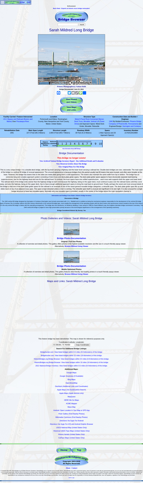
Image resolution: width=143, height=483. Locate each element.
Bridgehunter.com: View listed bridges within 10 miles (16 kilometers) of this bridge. (71, 355)
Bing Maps (71, 379)
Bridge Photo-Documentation (71, 238)
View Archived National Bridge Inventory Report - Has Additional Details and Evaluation (71, 161)
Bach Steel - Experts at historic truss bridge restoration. (71, 8)
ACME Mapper (71, 403)
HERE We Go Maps (71, 400)
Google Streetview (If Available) (71, 376)
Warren (101, 119)
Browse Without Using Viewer (76, 246)
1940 (111, 121)
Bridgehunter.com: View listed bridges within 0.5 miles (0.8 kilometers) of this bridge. (71, 352)
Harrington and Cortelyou (131, 126)
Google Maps (71, 373)
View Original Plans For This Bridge (71, 167)
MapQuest (71, 397)
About (68, 468)
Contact (74, 468)
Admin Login (71, 477)
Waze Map (71, 407)
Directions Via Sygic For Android (71, 421)
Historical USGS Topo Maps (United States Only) (71, 431)
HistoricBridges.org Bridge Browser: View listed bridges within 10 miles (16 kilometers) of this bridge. (71, 362)
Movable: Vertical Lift (91, 121)
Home (64, 450)
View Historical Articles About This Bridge (71, 164)
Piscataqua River (22, 121)
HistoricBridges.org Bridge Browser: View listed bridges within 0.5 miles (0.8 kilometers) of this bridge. (71, 359)
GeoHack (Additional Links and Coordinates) (71, 386)
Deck (76, 121)
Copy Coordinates (82, 345)
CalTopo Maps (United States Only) (71, 438)
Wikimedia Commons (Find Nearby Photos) (71, 417)
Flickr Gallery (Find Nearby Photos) (71, 414)
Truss (80, 121)
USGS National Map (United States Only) (71, 427)
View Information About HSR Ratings (71, 148)
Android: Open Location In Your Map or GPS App (71, 410)
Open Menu (2, 2)
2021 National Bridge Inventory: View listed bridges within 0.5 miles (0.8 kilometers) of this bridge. (71, 366)
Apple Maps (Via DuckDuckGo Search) (71, 390)
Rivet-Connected (92, 119)
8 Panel (82, 119)
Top (79, 450)
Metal (77, 119)
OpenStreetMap (71, 383)
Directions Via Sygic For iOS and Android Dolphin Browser (71, 424)
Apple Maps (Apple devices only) (71, 393)
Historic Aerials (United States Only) (71, 434)
